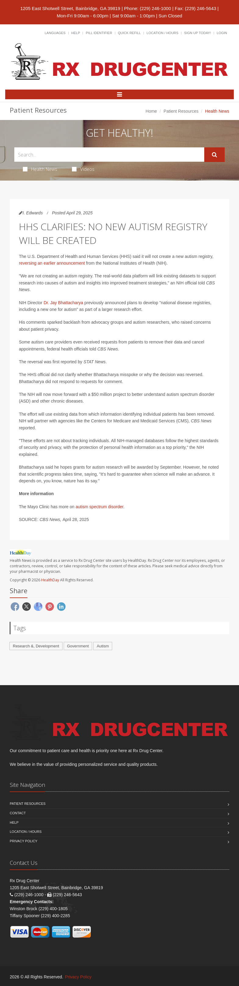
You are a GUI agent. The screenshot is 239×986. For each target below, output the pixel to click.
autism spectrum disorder (99, 506)
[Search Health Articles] (109, 154)
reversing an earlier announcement (52, 263)
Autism (103, 646)
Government (78, 646)
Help (75, 33)
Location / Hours (162, 33)
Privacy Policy (23, 841)
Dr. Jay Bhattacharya (63, 302)
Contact (18, 813)
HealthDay (50, 580)
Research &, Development (36, 646)
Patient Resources (181, 111)
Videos (83, 169)
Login (222, 33)
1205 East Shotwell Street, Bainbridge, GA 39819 (70, 8)
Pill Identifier (99, 33)
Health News (40, 169)
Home (151, 111)
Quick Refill (129, 33)
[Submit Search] (214, 154)
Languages (55, 33)
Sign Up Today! (197, 33)
